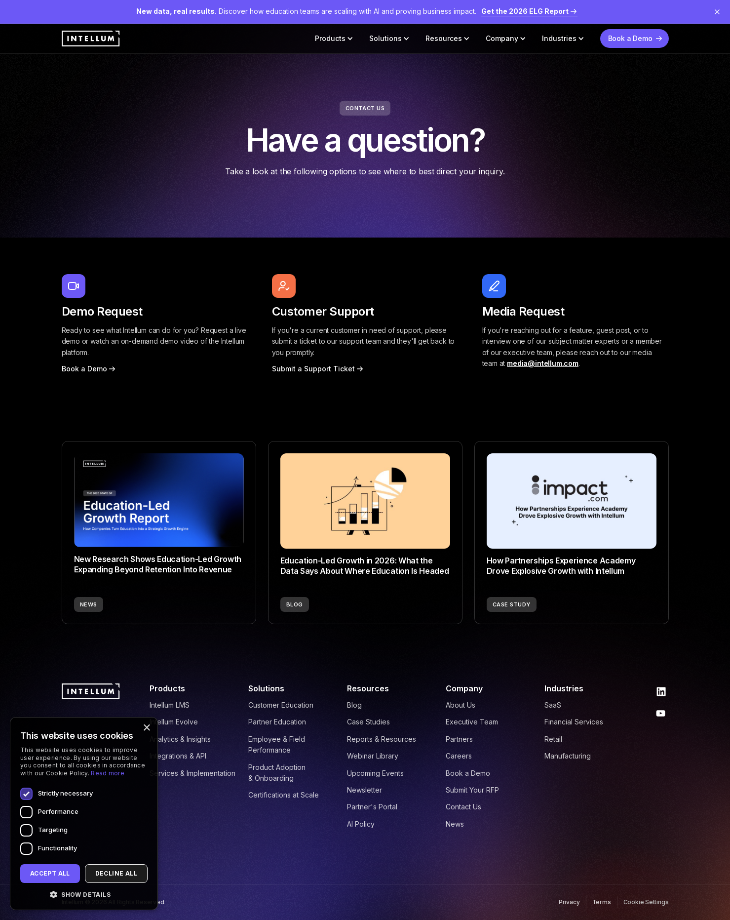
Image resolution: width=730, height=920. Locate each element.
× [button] (146, 728)
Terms (601, 902)
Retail (553, 739)
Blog (354, 705)
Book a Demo (468, 773)
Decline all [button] (116, 873)
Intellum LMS (170, 705)
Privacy (569, 902)
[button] (334, 38)
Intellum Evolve (174, 722)
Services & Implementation (192, 773)
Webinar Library (372, 756)
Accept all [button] (50, 873)
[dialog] (84, 813)
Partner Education (277, 722)
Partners (459, 739)
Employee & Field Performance (276, 744)
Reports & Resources (381, 739)
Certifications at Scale (283, 795)
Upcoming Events (375, 773)
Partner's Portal (372, 806)
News (455, 824)
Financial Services (573, 722)
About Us (460, 705)
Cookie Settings (646, 902)
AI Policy (361, 824)
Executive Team (472, 722)
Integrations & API (178, 756)
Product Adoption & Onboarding (277, 772)
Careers (459, 756)
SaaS (552, 705)
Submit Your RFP (472, 790)
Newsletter (364, 790)
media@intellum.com (542, 363)
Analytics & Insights (180, 739)
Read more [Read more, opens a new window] (107, 773)
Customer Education (280, 705)
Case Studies (368, 722)
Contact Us (463, 806)
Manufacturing (567, 756)
